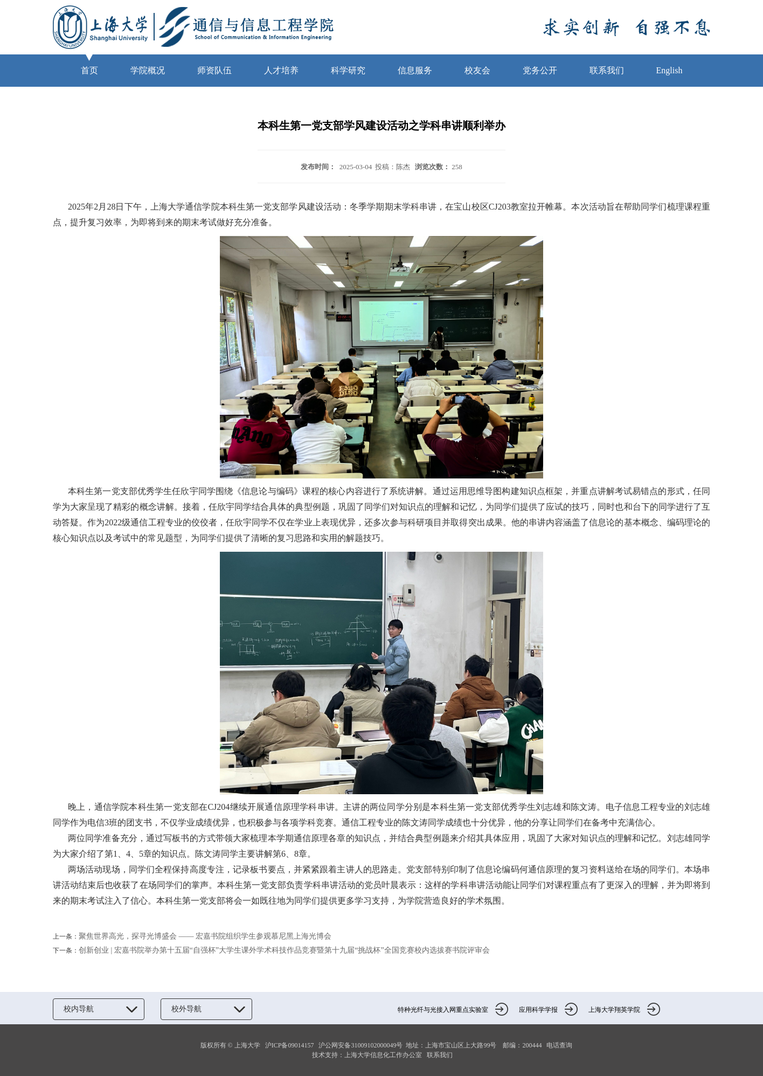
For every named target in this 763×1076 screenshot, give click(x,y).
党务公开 (540, 70)
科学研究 (348, 70)
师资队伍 (214, 70)
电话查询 (559, 1045)
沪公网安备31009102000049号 (360, 1045)
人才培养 (281, 70)
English (669, 70)
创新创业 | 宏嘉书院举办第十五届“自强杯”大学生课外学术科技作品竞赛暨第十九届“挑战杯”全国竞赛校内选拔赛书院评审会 (284, 950)
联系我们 (606, 70)
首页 (89, 70)
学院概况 (147, 70)
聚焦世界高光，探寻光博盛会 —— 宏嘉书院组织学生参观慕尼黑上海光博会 (205, 936)
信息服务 (415, 70)
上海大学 (246, 1045)
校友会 (477, 70)
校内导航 (98, 1009)
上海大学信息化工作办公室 (385, 1055)
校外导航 (206, 1009)
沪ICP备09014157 (290, 1045)
